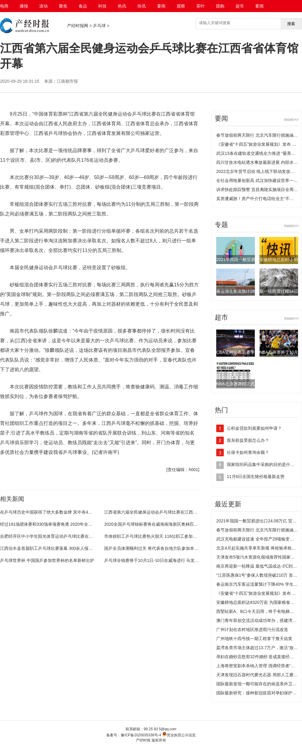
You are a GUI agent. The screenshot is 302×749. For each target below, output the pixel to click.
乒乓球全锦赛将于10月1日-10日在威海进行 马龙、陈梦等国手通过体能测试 (174, 560)
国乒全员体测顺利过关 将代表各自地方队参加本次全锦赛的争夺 (164, 548)
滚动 (43, 6)
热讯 (122, 6)
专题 (221, 224)
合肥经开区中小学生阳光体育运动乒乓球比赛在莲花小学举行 (57, 536)
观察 (181, 6)
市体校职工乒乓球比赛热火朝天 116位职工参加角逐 (152, 536)
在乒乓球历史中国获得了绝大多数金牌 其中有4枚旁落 (50, 512)
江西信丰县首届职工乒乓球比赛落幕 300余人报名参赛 (50, 548)
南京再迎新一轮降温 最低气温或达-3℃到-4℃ (258, 566)
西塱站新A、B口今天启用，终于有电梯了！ (257, 611)
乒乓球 (99, 25)
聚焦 (63, 6)
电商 (4, 6)
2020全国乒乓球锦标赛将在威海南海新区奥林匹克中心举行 (159, 524)
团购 (220, 6)
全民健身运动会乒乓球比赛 (37, 485)
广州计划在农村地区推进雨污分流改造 (252, 629)
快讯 (141, 6)
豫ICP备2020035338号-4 (141, 735)
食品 (83, 6)
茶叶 (200, 6)
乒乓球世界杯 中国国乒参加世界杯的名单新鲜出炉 (47, 560)
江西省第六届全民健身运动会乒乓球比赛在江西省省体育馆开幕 (163, 512)
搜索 (291, 23)
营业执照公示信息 (179, 735)
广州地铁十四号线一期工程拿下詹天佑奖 (254, 638)
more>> (291, 119)
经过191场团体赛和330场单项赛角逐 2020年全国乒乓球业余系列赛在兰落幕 (71, 524)
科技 (102, 6)
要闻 (161, 6)
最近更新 (228, 504)
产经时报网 (77, 25)
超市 (240, 6)
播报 (24, 6)
